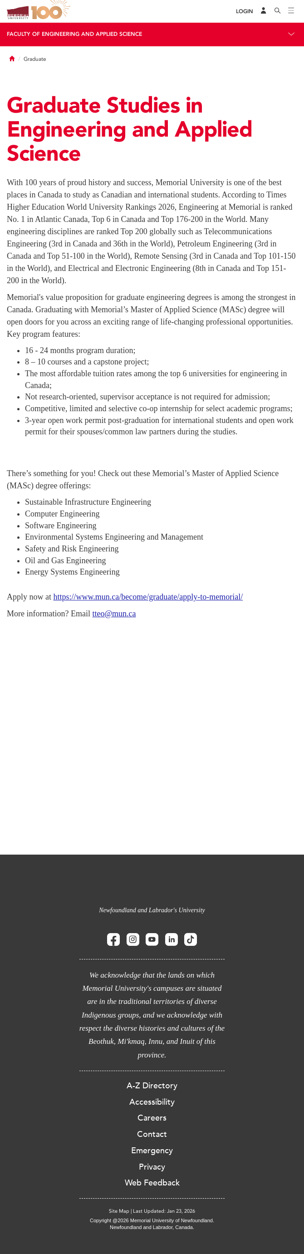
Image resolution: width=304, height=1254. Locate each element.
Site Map (119, 1211)
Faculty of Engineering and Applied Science (74, 34)
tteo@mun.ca (114, 613)
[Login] (244, 11)
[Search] (278, 11)
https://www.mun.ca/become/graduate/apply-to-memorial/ (148, 596)
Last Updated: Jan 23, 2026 (164, 1211)
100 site (52, 11)
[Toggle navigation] (291, 11)
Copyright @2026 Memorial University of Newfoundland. (152, 1220)
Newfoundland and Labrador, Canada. (152, 1227)
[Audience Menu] (264, 11)
